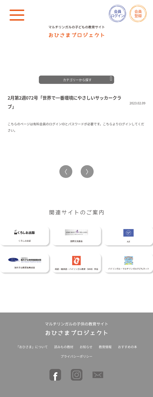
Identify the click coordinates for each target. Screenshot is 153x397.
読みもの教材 (63, 345)
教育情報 (105, 345)
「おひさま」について (32, 345)
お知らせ (86, 345)
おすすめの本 (127, 345)
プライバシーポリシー (76, 354)
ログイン (125, 122)
